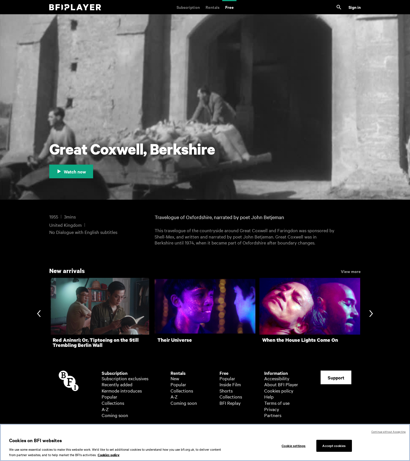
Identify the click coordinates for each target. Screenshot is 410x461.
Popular (109, 396)
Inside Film (230, 384)
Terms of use (277, 403)
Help (269, 396)
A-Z (105, 409)
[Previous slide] (38, 314)
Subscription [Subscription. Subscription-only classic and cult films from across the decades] (188, 7)
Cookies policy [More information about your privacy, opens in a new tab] (109, 457)
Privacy (271, 409)
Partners (272, 415)
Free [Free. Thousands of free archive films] (229, 7)
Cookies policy (278, 390)
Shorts (226, 390)
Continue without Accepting (388, 434)
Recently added (117, 384)
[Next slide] (371, 314)
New (175, 378)
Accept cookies (334, 447)
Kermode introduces (122, 390)
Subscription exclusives (125, 378)
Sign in (354, 7)
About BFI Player (281, 384)
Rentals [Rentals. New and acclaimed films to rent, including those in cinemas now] (213, 7)
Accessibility (276, 378)
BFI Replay (230, 403)
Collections (113, 403)
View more (351, 271)
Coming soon (115, 415)
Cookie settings (294, 447)
